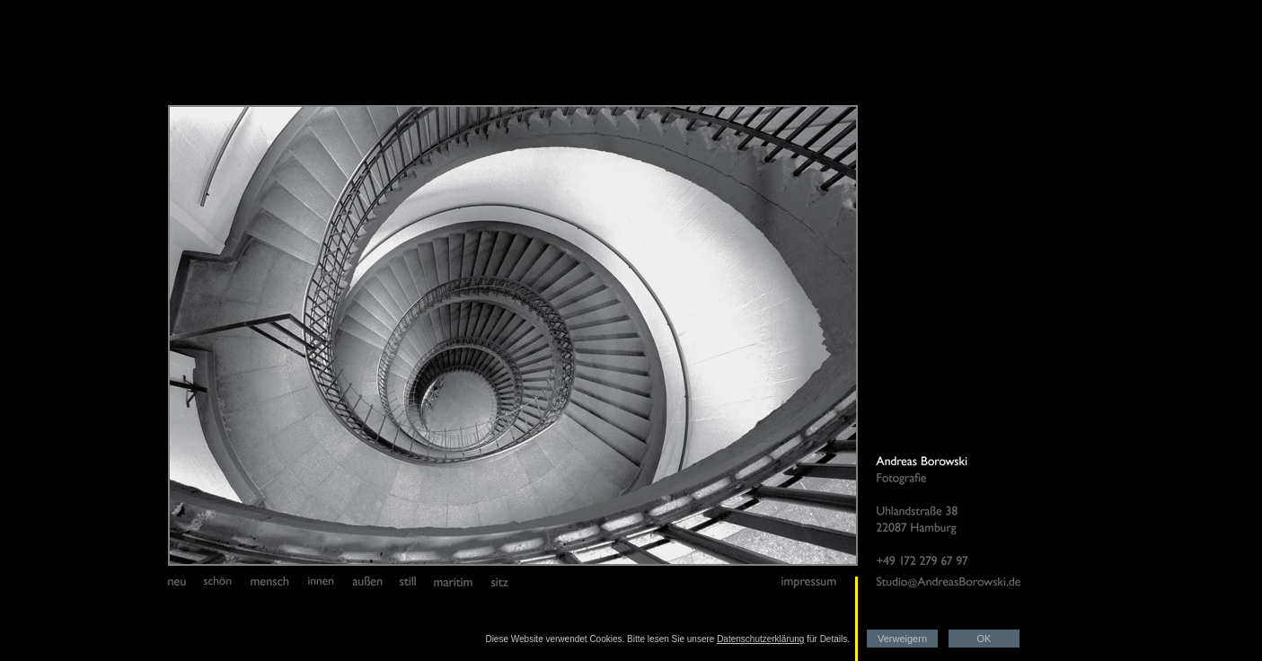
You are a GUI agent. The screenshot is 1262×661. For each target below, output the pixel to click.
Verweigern (902, 638)
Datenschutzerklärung (760, 639)
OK (984, 638)
